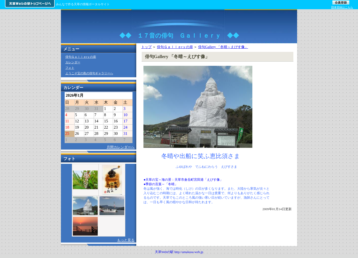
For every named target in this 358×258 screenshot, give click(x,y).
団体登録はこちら (342, 7)
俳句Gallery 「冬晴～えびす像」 (223, 47)
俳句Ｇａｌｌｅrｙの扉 (175, 47)
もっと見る (125, 240)
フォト (69, 68)
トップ (146, 47)
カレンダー (72, 62)
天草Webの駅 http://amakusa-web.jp (179, 252)
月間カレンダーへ (120, 147)
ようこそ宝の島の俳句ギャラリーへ (89, 73)
